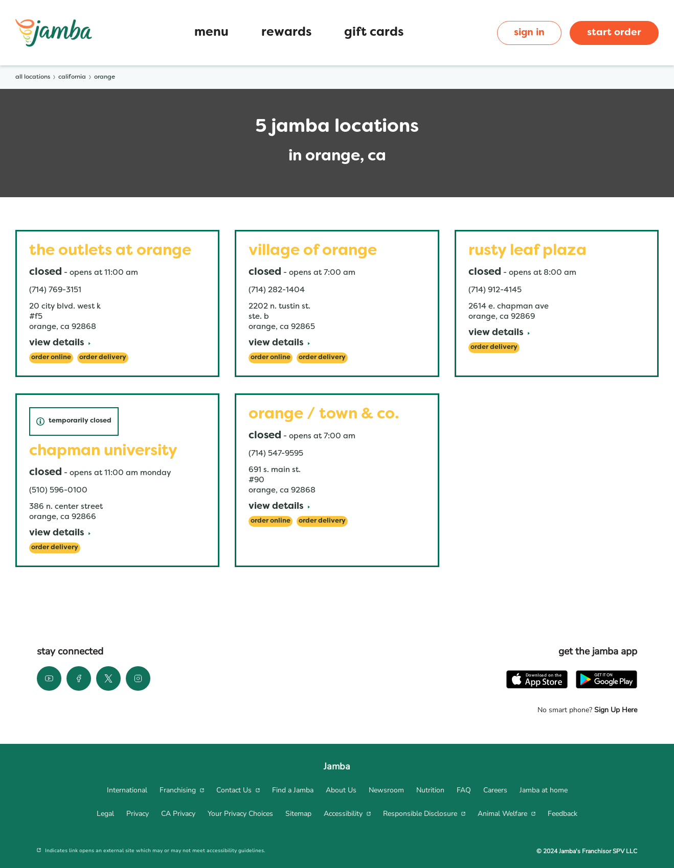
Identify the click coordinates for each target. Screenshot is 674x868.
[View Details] (60, 343)
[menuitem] (127, 790)
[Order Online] (51, 358)
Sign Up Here (614, 710)
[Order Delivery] (102, 358)
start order (614, 32)
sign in (529, 32)
